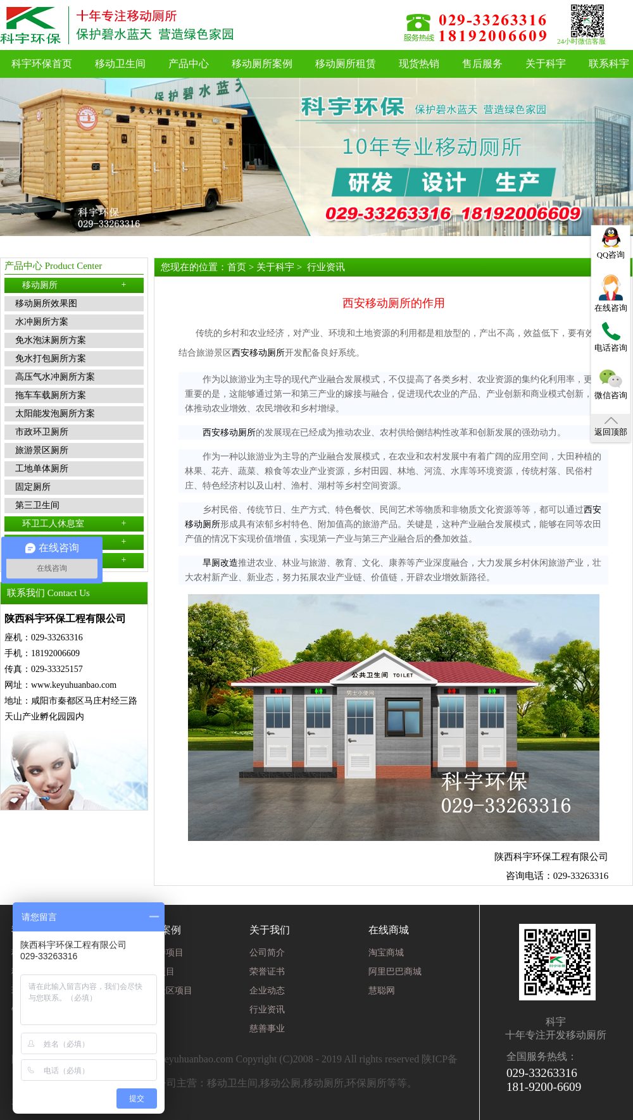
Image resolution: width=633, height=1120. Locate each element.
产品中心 (188, 63)
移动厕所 (74, 285)
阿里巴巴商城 (395, 971)
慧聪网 (381, 990)
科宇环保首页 (41, 63)
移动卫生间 (120, 63)
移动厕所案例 (262, 63)
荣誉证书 (267, 971)
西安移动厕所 (229, 432)
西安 (240, 353)
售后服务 (482, 63)
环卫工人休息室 (74, 523)
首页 (236, 267)
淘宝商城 (386, 952)
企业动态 (267, 990)
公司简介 (267, 952)
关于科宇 (545, 63)
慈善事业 (267, 1028)
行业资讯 (326, 267)
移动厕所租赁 (345, 63)
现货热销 (419, 63)
